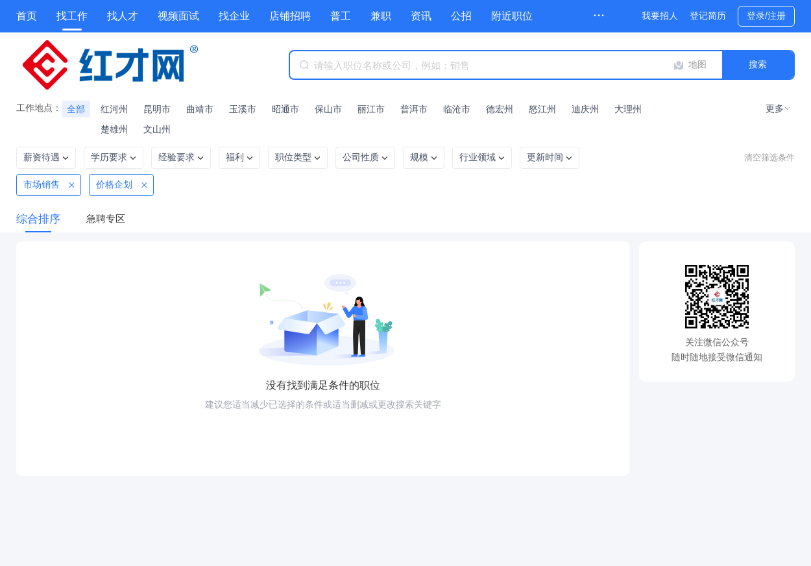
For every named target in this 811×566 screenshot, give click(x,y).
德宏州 (499, 109)
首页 (26, 15)
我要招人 (660, 15)
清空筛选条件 (769, 157)
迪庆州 (585, 109)
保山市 (328, 109)
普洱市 (414, 109)
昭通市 (285, 109)
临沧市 (456, 109)
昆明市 (157, 109)
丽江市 (371, 109)
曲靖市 (199, 109)
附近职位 (512, 15)
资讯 (421, 15)
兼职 (380, 15)
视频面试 (178, 15)
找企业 (234, 15)
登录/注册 (766, 15)
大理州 (628, 109)
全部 (76, 109)
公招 (461, 15)
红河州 (114, 109)
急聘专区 (105, 218)
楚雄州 (114, 129)
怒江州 (542, 109)
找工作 (72, 15)
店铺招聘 (290, 15)
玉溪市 (242, 109)
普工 (340, 15)
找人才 (122, 15)
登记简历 (708, 15)
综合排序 (38, 219)
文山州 (157, 129)
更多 (775, 108)
